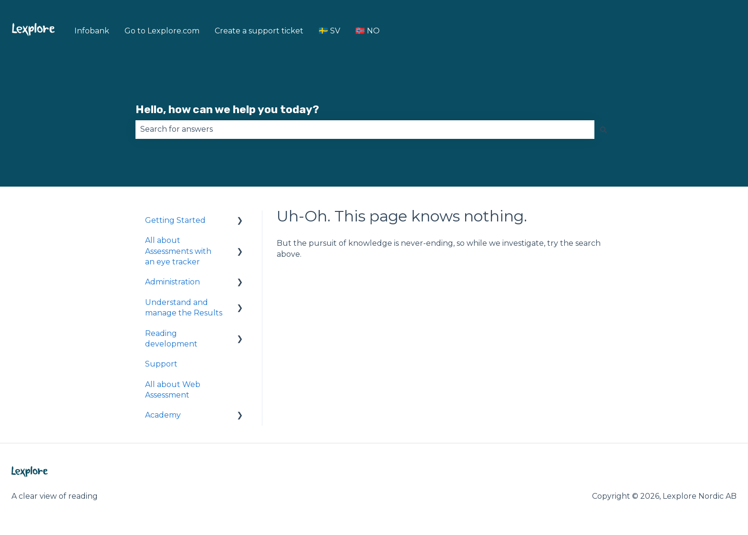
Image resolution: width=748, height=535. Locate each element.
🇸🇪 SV (329, 30)
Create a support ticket (259, 30)
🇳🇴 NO (367, 30)
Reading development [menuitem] (171, 338)
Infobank (91, 30)
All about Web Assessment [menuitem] (172, 389)
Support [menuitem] (161, 363)
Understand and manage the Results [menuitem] (183, 307)
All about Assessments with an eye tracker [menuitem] (178, 251)
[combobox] (364, 129)
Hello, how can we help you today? (227, 109)
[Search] (603, 129)
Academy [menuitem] (163, 415)
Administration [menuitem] (172, 281)
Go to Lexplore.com (162, 30)
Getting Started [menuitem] (175, 220)
